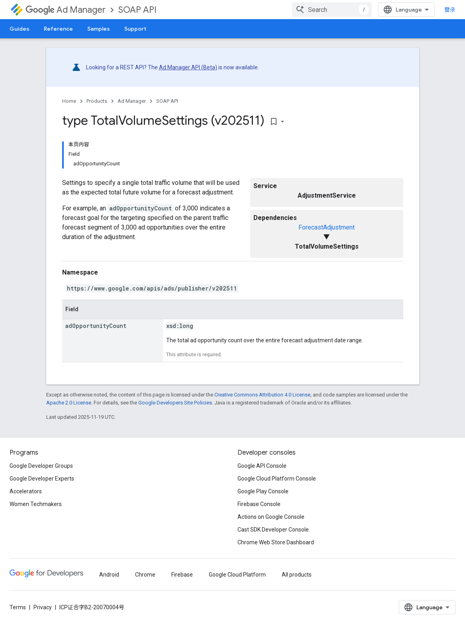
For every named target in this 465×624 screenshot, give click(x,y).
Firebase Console (259, 504)
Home (69, 101)
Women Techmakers (36, 504)
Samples (98, 28)
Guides (19, 28)
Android (109, 574)
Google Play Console (262, 491)
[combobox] (332, 9)
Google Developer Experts (42, 478)
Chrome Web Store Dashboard (275, 542)
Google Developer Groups (41, 466)
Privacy (42, 607)
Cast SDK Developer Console (273, 529)
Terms (18, 607)
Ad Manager (66, 9)
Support (135, 28)
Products (96, 101)
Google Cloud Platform (237, 574)
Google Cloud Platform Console (276, 478)
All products (297, 574)
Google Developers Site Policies (175, 403)
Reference (58, 28)
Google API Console (261, 466)
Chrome (145, 574)
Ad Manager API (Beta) (188, 67)
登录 (449, 9)
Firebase (182, 574)
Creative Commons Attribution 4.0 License (262, 395)
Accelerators (26, 491)
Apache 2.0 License (68, 403)
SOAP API (137, 9)
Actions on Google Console (270, 517)
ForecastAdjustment (326, 227)
